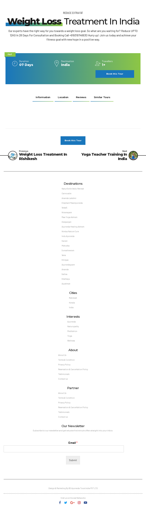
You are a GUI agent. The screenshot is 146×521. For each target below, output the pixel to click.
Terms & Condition (66, 368)
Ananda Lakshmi (69, 199)
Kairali (64, 244)
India (71, 314)
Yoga (69, 343)
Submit (73, 470)
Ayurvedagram (68, 269)
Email (73, 453)
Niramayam (66, 214)
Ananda (65, 274)
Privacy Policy (63, 373)
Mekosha (65, 249)
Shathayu (65, 284)
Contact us (62, 388)
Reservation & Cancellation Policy (73, 378)
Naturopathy (73, 333)
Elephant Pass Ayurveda (72, 205)
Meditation (72, 338)
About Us (61, 363)
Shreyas (65, 264)
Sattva (64, 279)
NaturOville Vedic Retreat (72, 190)
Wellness (71, 348)
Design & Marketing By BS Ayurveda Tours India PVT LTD (73, 499)
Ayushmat (65, 289)
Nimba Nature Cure (70, 234)
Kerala (71, 309)
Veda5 (64, 209)
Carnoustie (66, 194)
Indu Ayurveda (68, 239)
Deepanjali (66, 224)
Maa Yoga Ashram (69, 219)
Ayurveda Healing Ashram (73, 229)
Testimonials (63, 383)
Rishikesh (73, 304)
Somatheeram (67, 254)
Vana (63, 259)
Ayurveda (71, 328)
